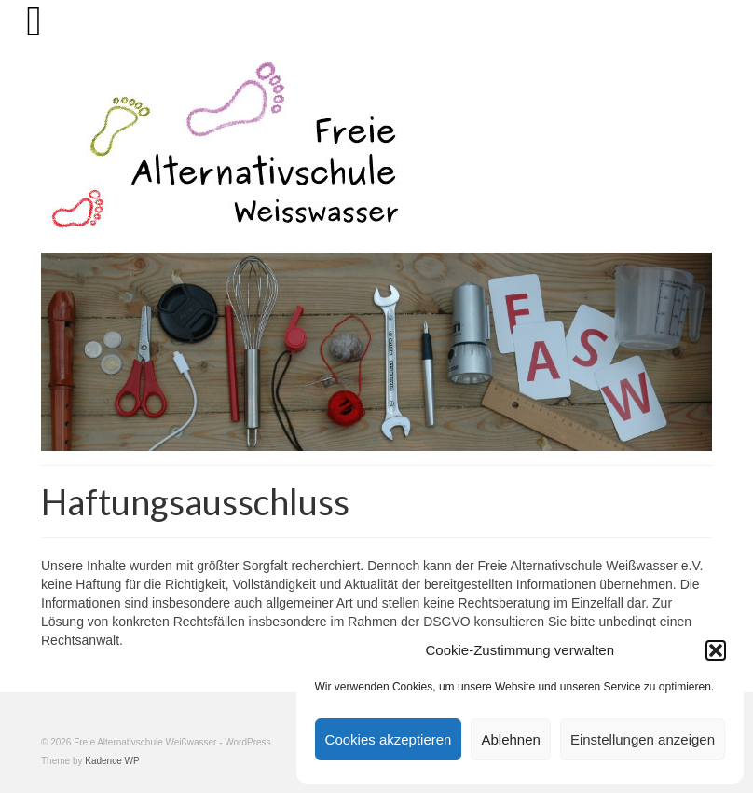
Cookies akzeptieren (388, 739)
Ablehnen (510, 739)
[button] (715, 650)
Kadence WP (112, 761)
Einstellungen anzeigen (642, 739)
